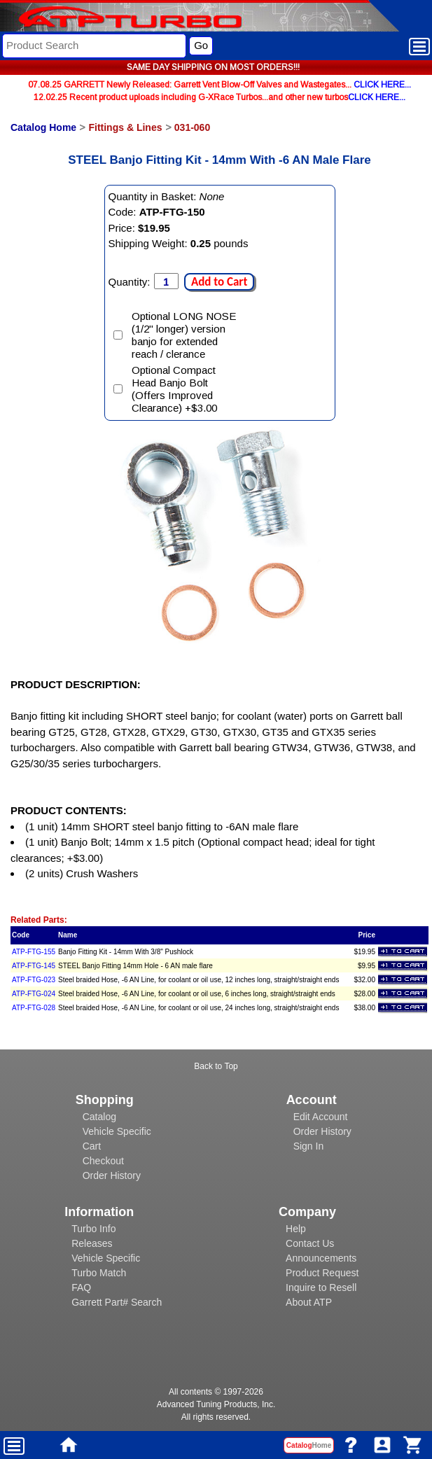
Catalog (99, 1116)
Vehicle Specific (117, 1131)
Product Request (322, 1272)
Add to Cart (219, 281)
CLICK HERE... (382, 85)
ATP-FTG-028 (33, 1008)
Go (201, 45)
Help (296, 1228)
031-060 (192, 127)
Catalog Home (43, 127)
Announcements (321, 1258)
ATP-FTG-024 (33, 994)
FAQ (81, 1287)
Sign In (308, 1146)
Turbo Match (98, 1272)
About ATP (309, 1302)
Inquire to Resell (321, 1287)
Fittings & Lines (125, 127)
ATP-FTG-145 (33, 966)
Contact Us (310, 1243)
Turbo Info (93, 1228)
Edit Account (320, 1116)
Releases (91, 1243)
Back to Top (215, 1066)
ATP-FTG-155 (33, 952)
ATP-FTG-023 (33, 980)
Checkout (103, 1160)
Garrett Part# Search (116, 1302)
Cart (92, 1146)
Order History (112, 1175)
